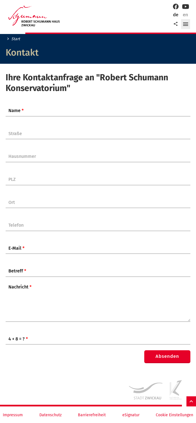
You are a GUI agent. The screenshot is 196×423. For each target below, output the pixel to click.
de (175, 15)
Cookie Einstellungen (174, 415)
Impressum (13, 415)
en (185, 15)
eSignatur (130, 415)
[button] (185, 24)
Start (15, 39)
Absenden (167, 356)
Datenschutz (50, 415)
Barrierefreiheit (92, 415)
